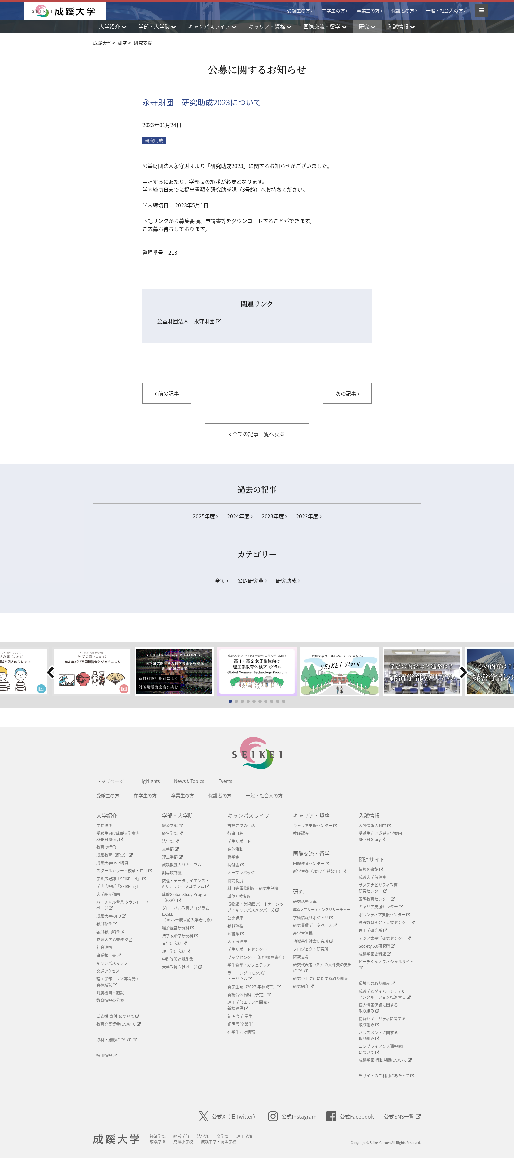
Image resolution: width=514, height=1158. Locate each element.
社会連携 (104, 947)
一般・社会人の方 (444, 10)
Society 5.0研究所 (377, 946)
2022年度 (308, 516)
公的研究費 (252, 580)
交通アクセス (108, 971)
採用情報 (106, 1055)
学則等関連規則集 (177, 959)
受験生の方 (298, 10)
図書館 (235, 934)
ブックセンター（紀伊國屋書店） (257, 957)
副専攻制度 (172, 873)
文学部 (170, 849)
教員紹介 (106, 924)
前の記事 (167, 393)
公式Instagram (292, 1116)
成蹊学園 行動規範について (385, 1060)
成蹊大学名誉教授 (114, 939)
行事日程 (235, 833)
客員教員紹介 (110, 932)
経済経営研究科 (178, 928)
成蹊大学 (116, 1139)
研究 (298, 891)
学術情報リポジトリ (313, 918)
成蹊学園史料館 (375, 954)
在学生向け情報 (241, 1032)
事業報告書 (108, 955)
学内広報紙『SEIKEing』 (118, 886)
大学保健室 (237, 941)
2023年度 (274, 516)
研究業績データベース (315, 925)
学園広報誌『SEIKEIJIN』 (121, 879)
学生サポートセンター (247, 949)
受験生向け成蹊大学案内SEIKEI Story (118, 836)
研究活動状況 (305, 901)
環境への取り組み (377, 983)
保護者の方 (402, 10)
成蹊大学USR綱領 (112, 863)
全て (221, 580)
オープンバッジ (241, 873)
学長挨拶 (104, 825)
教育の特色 (106, 847)
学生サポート (239, 841)
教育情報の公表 (110, 1000)
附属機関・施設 (110, 993)
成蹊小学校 (183, 1142)
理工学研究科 (176, 951)
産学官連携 (303, 933)
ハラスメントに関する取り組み (378, 1035)
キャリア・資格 (311, 815)
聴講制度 (235, 880)
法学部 (170, 841)
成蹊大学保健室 (372, 877)
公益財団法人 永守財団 (189, 321)
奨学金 (233, 857)
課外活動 (235, 849)
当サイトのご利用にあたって (386, 1076)
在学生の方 (333, 10)
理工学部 (172, 857)
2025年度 (205, 516)
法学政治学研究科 (180, 936)
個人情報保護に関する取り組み (378, 1008)
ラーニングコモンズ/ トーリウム (246, 976)
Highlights (149, 781)
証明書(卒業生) (240, 1024)
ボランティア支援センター (384, 915)
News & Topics (189, 781)
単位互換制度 (239, 896)
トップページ (110, 781)
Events (225, 781)
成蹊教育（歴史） (114, 855)
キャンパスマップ (112, 963)
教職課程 (235, 926)
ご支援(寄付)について (117, 1016)
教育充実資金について (118, 1024)
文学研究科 (174, 943)
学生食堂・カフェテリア (249, 965)
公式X (228, 1116)
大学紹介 (106, 815)
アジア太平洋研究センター (385, 938)
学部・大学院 (177, 815)
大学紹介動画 (108, 894)
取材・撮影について (116, 1040)
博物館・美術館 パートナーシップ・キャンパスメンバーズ (255, 907)
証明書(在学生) (240, 1016)
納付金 (235, 865)
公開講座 (235, 918)
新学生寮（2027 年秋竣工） (254, 987)
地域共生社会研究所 (313, 941)
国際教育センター (311, 863)
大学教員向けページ (182, 967)
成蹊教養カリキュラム (181, 865)
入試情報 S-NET (375, 825)
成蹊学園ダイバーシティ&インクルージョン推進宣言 (385, 994)
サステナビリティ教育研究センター (378, 888)
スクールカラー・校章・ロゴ (124, 871)
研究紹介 (303, 986)
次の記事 (347, 393)
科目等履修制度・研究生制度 (253, 888)
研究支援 (301, 957)
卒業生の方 (368, 10)
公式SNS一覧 (402, 1116)
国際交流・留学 (311, 853)
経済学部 (172, 825)
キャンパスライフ (248, 815)
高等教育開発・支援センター (387, 922)
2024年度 (239, 516)
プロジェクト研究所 (310, 949)
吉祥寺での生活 (241, 825)
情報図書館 (371, 869)
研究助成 (154, 140)
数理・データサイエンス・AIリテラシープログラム (185, 883)
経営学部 (172, 833)
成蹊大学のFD (111, 916)
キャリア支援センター (315, 825)
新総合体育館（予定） (249, 994)
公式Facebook (350, 1116)
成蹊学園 (158, 1142)
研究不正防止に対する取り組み (320, 978)
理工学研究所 (373, 930)
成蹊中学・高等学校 (218, 1142)
